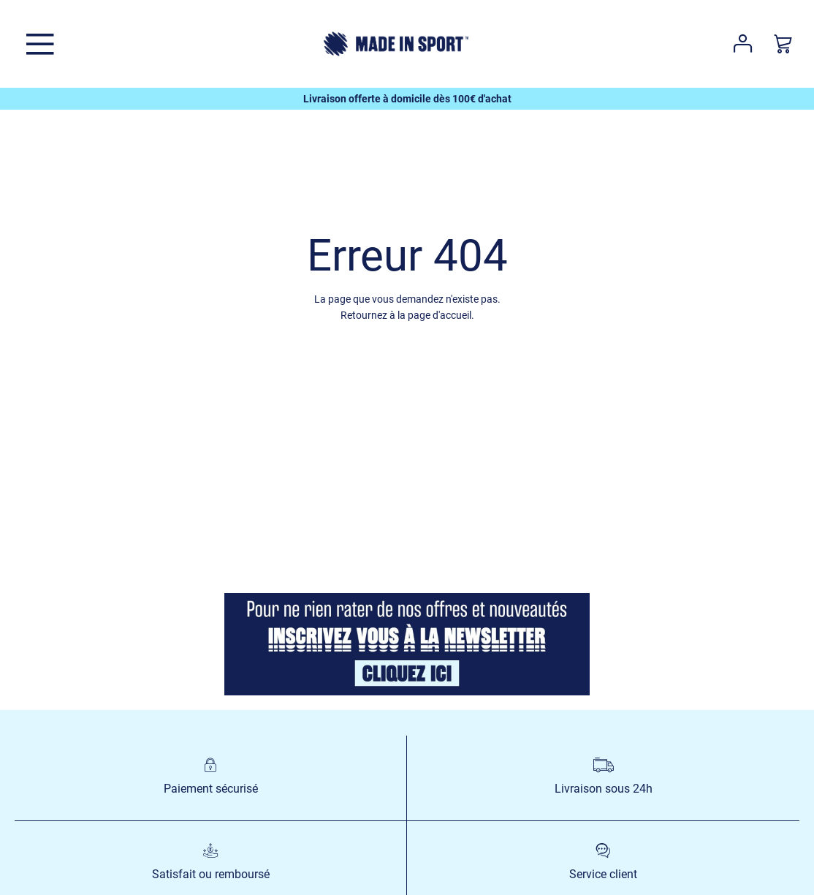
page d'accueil (439, 315)
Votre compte (743, 43)
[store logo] (396, 44)
